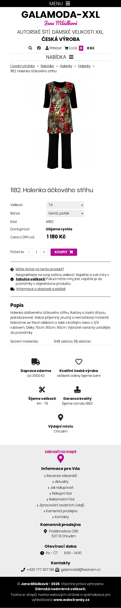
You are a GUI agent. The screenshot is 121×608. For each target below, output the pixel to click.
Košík (79, 48)
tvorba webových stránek (58, 594)
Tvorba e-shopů (23, 594)
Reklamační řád (61, 499)
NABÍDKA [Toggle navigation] (60, 57)
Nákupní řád (62, 493)
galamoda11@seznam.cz (81, 569)
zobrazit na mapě (60, 451)
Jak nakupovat (61, 487)
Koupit (64, 252)
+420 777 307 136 (40, 569)
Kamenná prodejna (61, 511)
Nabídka (47, 66)
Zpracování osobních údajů (61, 505)
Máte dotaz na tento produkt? (40, 269)
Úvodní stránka (22, 66)
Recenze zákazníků (62, 475)
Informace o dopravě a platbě (41, 289)
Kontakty (62, 517)
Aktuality (61, 481)
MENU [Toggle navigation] (60, 3)
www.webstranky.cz (72, 599)
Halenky (66, 66)
